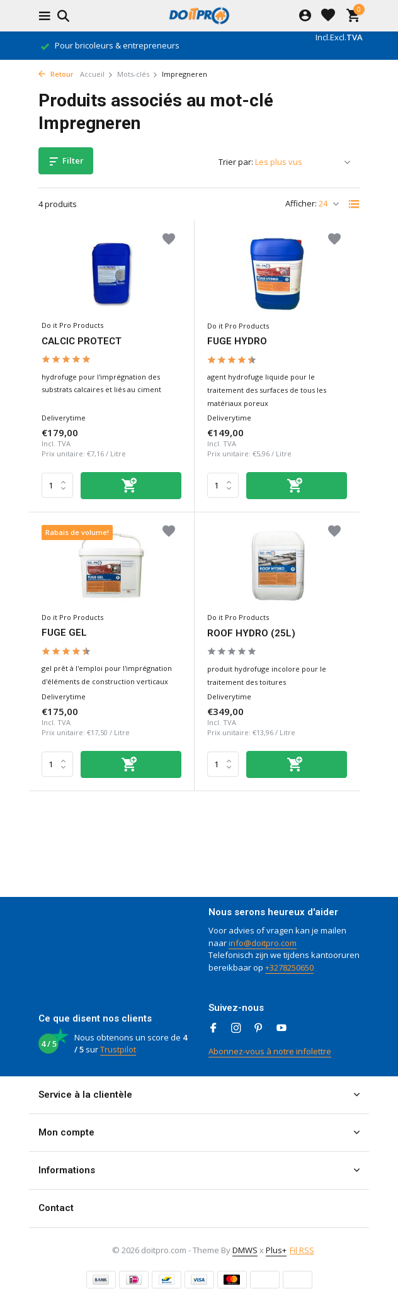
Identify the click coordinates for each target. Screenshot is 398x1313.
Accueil (96, 74)
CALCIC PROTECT (82, 341)
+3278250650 (289, 967)
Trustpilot (118, 1049)
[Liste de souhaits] (328, 16)
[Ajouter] (131, 485)
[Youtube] (281, 1028)
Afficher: (301, 203)
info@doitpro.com (263, 943)
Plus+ (276, 1250)
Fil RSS (302, 1250)
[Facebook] (213, 1028)
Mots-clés (137, 74)
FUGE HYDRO (237, 341)
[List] (354, 204)
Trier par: (236, 161)
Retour (56, 74)
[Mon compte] (305, 16)
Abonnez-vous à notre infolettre (269, 1051)
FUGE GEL (64, 632)
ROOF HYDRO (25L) (251, 633)
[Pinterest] (259, 1028)
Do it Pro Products (72, 325)
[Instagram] (236, 1028)
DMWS (245, 1250)
